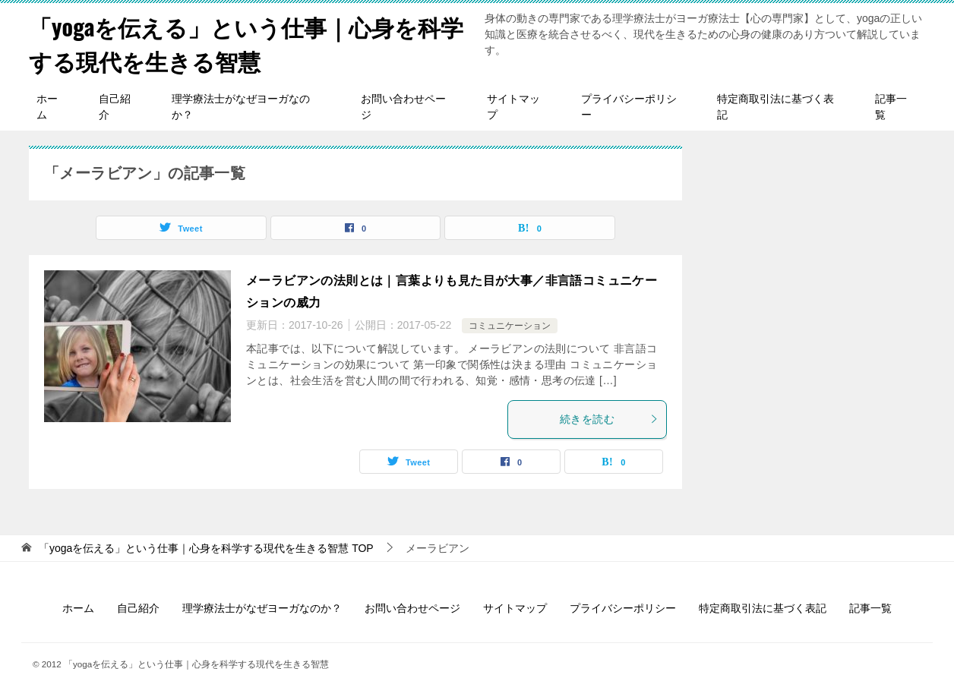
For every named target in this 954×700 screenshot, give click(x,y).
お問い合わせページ (403, 107)
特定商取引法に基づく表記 (775, 107)
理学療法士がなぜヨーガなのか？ (241, 107)
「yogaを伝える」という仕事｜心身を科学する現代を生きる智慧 (246, 43)
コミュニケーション (510, 325)
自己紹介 (115, 107)
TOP (206, 548)
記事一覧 (891, 107)
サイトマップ (513, 107)
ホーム (47, 107)
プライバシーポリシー (629, 107)
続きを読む (609, 419)
